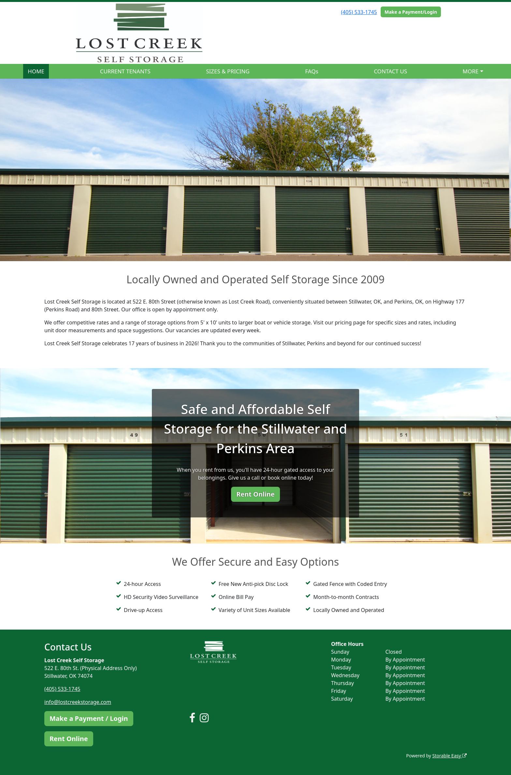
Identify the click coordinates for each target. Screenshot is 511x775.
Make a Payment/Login (411, 12)
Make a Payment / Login (89, 718)
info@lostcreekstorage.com (77, 702)
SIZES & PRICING (227, 71)
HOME (36, 71)
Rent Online (255, 494)
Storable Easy (449, 756)
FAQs (311, 71)
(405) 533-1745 (359, 12)
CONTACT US (390, 71)
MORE (471, 71)
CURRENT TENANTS (125, 71)
